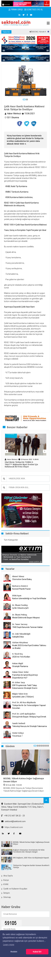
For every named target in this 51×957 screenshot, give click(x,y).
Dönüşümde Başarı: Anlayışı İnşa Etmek (29, 717)
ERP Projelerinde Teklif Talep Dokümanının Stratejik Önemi (24, 686)
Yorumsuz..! (17, 736)
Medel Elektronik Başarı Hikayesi (26, 618)
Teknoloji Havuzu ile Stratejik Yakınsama (29, 726)
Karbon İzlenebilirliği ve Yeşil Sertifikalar (29, 598)
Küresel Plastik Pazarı (21, 589)
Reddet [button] (13, 952)
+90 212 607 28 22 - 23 (13, 815)
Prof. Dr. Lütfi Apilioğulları (23, 714)
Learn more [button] (8, 944)
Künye (6, 880)
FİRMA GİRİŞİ (16, 9)
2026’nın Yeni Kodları (21, 657)
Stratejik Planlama (20, 666)
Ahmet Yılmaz (18, 576)
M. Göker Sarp (18, 682)
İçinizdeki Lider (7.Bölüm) (23, 697)
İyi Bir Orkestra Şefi (20, 608)
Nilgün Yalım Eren (20, 694)
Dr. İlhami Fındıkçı (20, 605)
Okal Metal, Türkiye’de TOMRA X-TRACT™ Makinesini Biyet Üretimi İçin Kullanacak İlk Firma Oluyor (21, 464)
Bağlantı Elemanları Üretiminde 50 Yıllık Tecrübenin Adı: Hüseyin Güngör (28, 851)
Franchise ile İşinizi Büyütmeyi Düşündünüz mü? (25, 676)
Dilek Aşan (16, 595)
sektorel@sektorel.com (13, 821)
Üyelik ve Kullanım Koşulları (15, 888)
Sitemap (7, 897)
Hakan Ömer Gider (20, 672)
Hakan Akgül (17, 663)
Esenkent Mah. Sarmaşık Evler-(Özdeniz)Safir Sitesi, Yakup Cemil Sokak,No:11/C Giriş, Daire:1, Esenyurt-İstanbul (22, 807)
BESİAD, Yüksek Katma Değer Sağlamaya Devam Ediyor (23, 780)
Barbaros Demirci (20, 586)
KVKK (5, 884)
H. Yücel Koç (17, 654)
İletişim (6, 893)
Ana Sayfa (8, 875)
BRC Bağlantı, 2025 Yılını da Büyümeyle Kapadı (31, 858)
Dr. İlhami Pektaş (19, 615)
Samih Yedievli (18, 723)
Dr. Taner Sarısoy (19, 624)
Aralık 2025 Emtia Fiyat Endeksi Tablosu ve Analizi (29, 646)
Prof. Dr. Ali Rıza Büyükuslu (24, 702)
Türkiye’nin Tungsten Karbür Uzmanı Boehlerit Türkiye (31, 866)
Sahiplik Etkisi (18, 637)
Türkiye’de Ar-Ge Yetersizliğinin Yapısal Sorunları (29, 706)
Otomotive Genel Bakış (22, 579)
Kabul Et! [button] (37, 952)
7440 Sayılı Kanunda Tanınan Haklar (27, 627)
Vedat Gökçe (18, 733)
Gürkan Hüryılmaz (20, 642)
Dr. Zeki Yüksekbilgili (21, 634)
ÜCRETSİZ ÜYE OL (33, 9)
